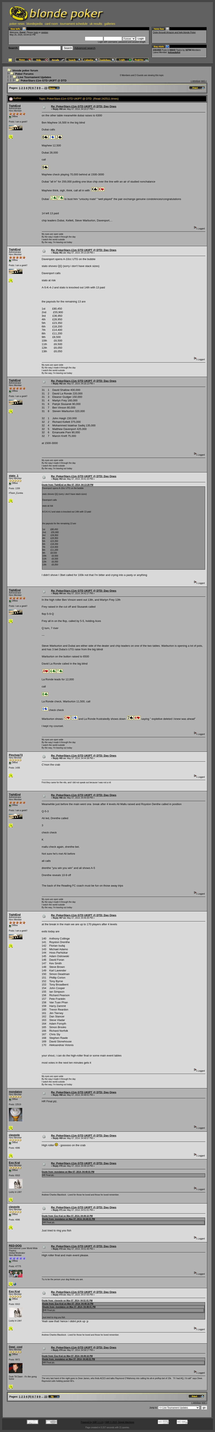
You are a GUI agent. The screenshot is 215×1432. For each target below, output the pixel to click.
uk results (96, 23)
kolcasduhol (174, 52)
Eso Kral (14, 1162)
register (44, 32)
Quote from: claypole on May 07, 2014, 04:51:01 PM (67, 1300)
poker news (17, 23)
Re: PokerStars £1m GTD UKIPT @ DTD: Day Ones (83, 106)
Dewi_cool (15, 1346)
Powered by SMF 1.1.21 (92, 1422)
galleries (109, 23)
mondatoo (15, 1091)
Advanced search (84, 48)
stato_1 (13, 475)
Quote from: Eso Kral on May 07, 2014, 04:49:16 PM (67, 1216)
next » (204, 81)
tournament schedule (74, 23)
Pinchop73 (16, 755)
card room (51, 23)
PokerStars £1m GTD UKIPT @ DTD (44, 80)
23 (45, 87)
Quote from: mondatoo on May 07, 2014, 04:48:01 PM (68, 1172)
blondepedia (35, 23)
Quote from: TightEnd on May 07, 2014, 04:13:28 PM (67, 485)
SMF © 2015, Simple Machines (119, 1422)
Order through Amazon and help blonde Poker (174, 32)
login (36, 32)
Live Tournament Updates (34, 77)
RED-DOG (15, 1245)
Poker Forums (24, 73)
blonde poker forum (25, 70)
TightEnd (15, 105)
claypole (14, 1134)
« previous (195, 81)
